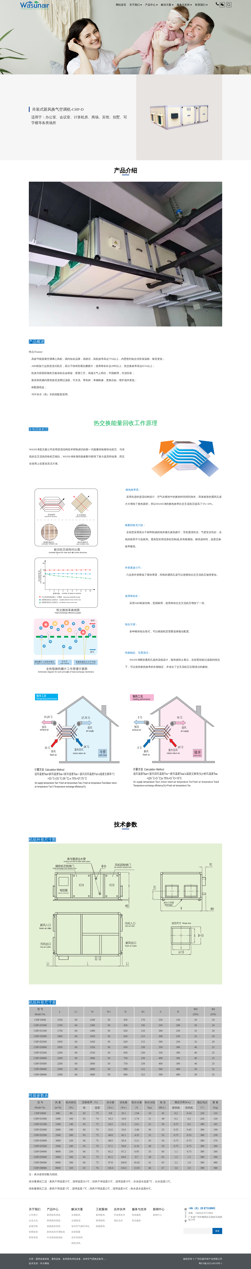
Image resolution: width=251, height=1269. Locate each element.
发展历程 (33, 1226)
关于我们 (135, 4)
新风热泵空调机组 (56, 1232)
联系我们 (201, 4)
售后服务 (136, 1220)
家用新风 (100, 1215)
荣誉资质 (33, 1237)
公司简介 (33, 1215)
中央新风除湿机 (55, 1237)
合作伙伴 (119, 1209)
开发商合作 (119, 1215)
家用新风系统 (53, 1215)
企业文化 (33, 1220)
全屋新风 (75, 1215)
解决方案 (167, 4)
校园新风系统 (53, 1226)
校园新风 (100, 1226)
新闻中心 (158, 1209)
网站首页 (121, 4)
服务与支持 (184, 4)
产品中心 (151, 4)
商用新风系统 (53, 1220)
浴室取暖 (75, 1232)
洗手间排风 (77, 1237)
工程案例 (101, 1209)
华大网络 (44, 1263)
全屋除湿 (75, 1220)
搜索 (217, 1231)
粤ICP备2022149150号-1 (210, 1263)
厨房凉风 (75, 1243)
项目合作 (118, 1220)
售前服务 (136, 1215)
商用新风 (100, 1220)
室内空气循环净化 (80, 1226)
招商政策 (33, 1232)
